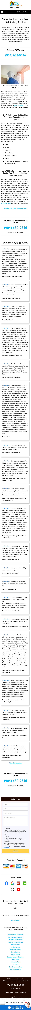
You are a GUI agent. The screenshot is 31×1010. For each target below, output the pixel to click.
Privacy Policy (17, 844)
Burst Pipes (15, 958)
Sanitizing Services (15, 968)
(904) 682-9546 (22, 12)
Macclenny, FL (15, 919)
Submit (15, 850)
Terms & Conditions (20, 991)
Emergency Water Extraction (15, 955)
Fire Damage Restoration (15, 935)
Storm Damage (15, 950)
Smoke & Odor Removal (15, 938)
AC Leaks (15, 963)
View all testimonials (15, 761)
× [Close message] (23, 1001)
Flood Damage (15, 943)
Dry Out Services (15, 945)
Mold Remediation (15, 948)
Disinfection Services (15, 965)
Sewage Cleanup (15, 953)
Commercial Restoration (15, 940)
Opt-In (7, 835)
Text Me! (8, 827)
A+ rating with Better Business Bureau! (15, 207)
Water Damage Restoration (15, 933)
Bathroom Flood (15, 960)
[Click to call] (15, 1007)
